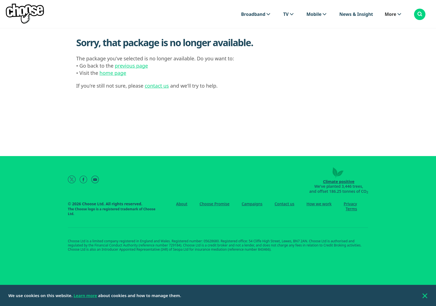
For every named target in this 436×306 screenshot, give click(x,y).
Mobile (313, 14)
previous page (131, 65)
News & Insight (356, 14)
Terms (351, 208)
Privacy (350, 203)
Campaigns (252, 203)
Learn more (85, 295)
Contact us (284, 203)
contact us (157, 85)
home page (113, 73)
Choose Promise (214, 203)
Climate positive (339, 181)
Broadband (253, 14)
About (181, 203)
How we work (318, 203)
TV (286, 14)
